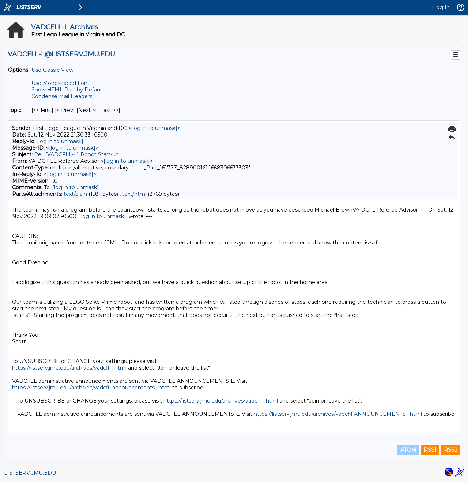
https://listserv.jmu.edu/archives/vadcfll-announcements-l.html (91, 387)
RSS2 (450, 449)
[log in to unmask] (154, 128)
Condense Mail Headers (61, 96)
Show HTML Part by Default (67, 89)
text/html (134, 194)
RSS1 (430, 449)
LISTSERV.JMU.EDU (30, 473)
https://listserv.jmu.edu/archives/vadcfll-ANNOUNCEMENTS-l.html (338, 414)
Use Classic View (52, 70)
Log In (441, 7)
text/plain (75, 194)
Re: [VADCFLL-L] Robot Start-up (76, 154)
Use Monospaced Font (60, 83)
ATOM (408, 449)
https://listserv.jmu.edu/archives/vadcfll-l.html (69, 368)
